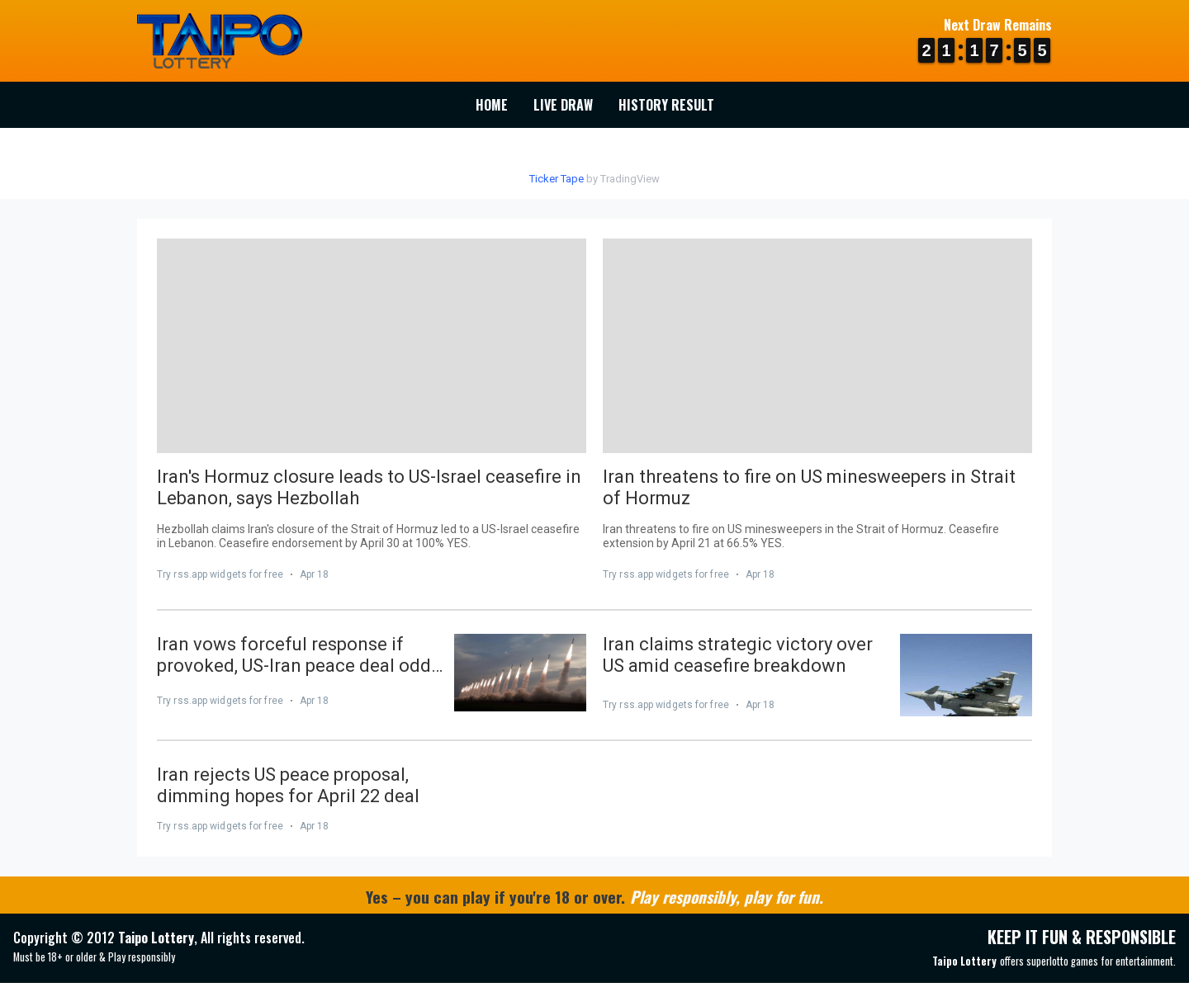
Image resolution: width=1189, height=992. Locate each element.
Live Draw (563, 105)
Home (492, 105)
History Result (666, 105)
